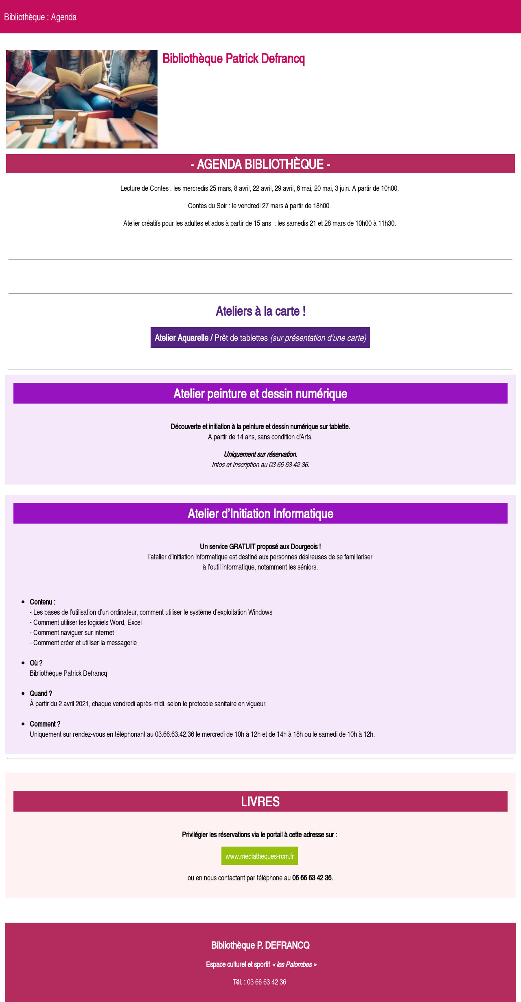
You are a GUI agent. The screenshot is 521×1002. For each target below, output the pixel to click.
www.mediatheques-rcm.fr (259, 856)
